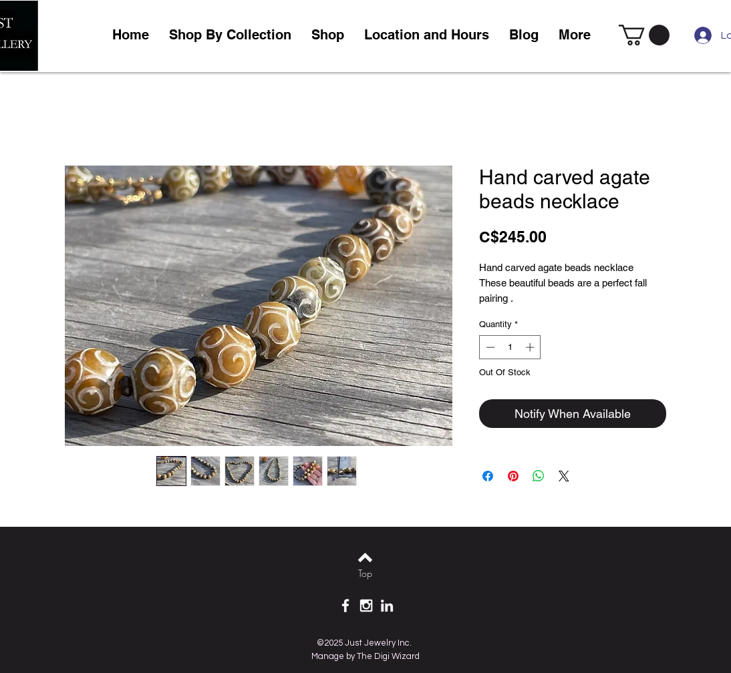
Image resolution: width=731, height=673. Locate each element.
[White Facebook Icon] (345, 605)
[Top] (365, 573)
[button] (327, 35)
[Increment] (531, 347)
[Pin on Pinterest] (513, 476)
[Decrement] (489, 347)
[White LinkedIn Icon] (387, 605)
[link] (644, 35)
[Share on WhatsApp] (539, 476)
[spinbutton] (510, 347)
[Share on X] (564, 476)
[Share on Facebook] (488, 476)
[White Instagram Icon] (366, 605)
